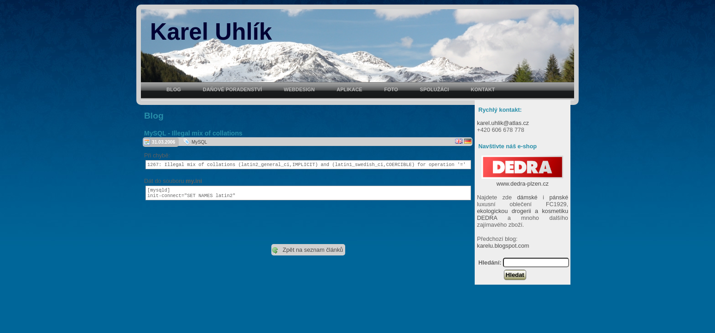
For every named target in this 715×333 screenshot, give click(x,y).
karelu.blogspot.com (503, 245)
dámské (527, 197)
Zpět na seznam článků (313, 252)
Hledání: (489, 262)
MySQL (199, 142)
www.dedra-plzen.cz (523, 180)
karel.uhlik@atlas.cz (503, 123)
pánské (558, 197)
